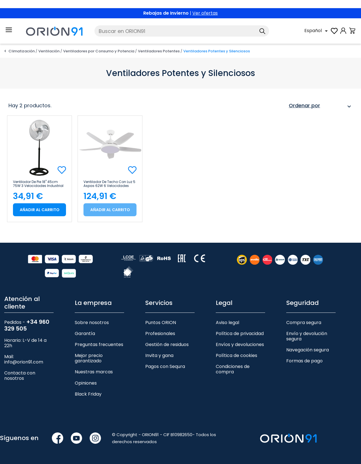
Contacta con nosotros (19, 376)
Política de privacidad (240, 333)
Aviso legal (227, 322)
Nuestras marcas (94, 372)
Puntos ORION (160, 322)
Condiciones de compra (233, 369)
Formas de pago (304, 361)
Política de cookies (236, 355)
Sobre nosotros (92, 322)
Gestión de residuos (167, 344)
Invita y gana (159, 355)
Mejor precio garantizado (89, 358)
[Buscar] (181, 31)
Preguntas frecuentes (99, 344)
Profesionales (160, 333)
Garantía (85, 333)
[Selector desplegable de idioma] (317, 31)
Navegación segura (307, 350)
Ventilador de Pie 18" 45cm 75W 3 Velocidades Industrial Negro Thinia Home (38, 184)
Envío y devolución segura (306, 336)
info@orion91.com (23, 362)
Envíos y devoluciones (240, 344)
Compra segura (303, 322)
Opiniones (86, 383)
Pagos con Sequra (165, 366)
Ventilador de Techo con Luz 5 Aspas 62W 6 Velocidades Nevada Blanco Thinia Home (109, 184)
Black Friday (88, 394)
